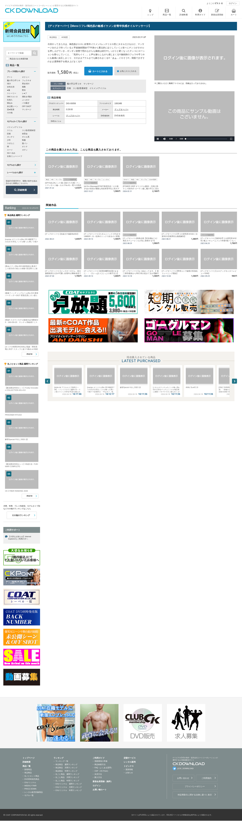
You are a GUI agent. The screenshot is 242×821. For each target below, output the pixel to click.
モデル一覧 (29, 795)
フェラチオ (26, 80)
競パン (25, 143)
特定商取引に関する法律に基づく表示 (195, 795)
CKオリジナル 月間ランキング (68, 787)
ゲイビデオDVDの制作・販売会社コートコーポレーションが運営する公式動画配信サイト (42, 6)
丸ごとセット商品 (31, 776)
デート (10, 77)
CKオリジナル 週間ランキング (68, 784)
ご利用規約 (206, 778)
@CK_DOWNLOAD (185, 768)
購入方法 (98, 777)
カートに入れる (99, 71)
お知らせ (129, 773)
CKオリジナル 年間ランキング (68, 790)
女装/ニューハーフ (14, 156)
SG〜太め (11, 153)
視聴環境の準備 (100, 761)
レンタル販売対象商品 (33, 792)
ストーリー (11, 93)
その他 (10, 113)
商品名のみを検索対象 (19, 59)
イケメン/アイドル (97, 88)
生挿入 (10, 100)
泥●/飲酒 (10, 109)
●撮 (8, 90)
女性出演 (10, 87)
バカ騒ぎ (25, 103)
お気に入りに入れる (128, 71)
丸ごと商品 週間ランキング (67, 774)
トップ (150, 15)
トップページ (29, 758)
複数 (24, 87)
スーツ (10, 150)
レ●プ (24, 93)
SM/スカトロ (12, 97)
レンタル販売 (130, 762)
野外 (24, 90)
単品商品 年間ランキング (66, 771)
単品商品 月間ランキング (66, 768)
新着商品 (28, 769)
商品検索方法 (99, 764)
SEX (9, 84)
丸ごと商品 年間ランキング (67, 781)
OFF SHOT (26, 106)
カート (234, 15)
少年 (9, 140)
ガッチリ (10, 137)
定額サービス (130, 758)
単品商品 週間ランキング (66, 764)
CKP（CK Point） (101, 771)
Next (234, 381)
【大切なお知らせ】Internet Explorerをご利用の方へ (19, 537)
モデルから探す (14, 165)
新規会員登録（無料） (103, 781)
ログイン (233, 3)
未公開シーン (12, 106)
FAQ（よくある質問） (103, 768)
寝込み (10, 103)
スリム (10, 130)
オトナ (25, 147)
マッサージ (88, 84)
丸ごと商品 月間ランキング (67, 777)
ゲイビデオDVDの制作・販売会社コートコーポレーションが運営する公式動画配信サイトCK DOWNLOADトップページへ (31, 10)
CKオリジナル (30, 782)
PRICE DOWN (30, 789)
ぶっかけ (25, 100)
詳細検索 (22, 190)
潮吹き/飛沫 (27, 97)
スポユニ (10, 143)
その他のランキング (21, 515)
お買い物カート (100, 789)
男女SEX (25, 84)
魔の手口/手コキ (74, 84)
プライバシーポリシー (195, 786)
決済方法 (98, 774)
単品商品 (28, 773)
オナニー (25, 77)
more (29, 354)
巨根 (69, 88)
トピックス (129, 766)
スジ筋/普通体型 (80, 88)
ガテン (25, 150)
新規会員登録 (217, 15)
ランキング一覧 (61, 761)
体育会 (25, 134)
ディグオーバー (121, 109)
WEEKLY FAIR (30, 786)
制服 (24, 140)
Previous (47, 381)
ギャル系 (25, 137)
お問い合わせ (183, 778)
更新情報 (129, 769)
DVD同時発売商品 (31, 779)
